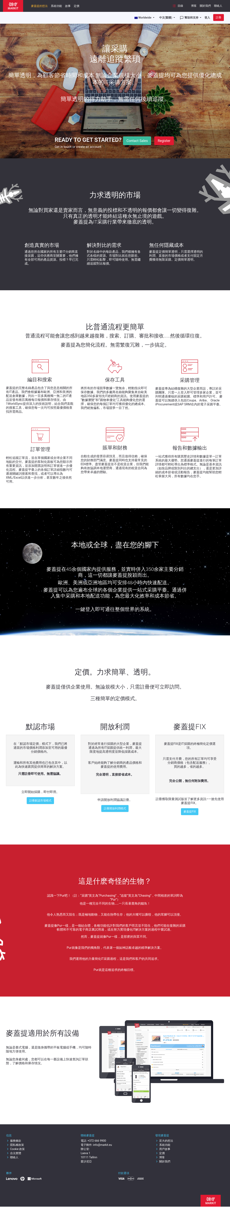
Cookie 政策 (15, 1149)
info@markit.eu (102, 1144)
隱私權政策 (15, 1144)
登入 (207, 17)
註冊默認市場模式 (40, 800)
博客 (194, 5)
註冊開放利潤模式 (115, 808)
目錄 (177, 6)
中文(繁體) (166, 17)
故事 (68, 6)
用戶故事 (162, 1149)
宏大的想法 (164, 1140)
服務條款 (13, 1140)
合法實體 (13, 1153)
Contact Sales (137, 141)
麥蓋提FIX (190, 811)
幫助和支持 (189, 18)
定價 (76, 6)
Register (164, 141)
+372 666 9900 (97, 1140)
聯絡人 (218, 5)
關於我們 (205, 5)
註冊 (218, 17)
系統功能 (56, 6)
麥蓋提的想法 (39, 6)
